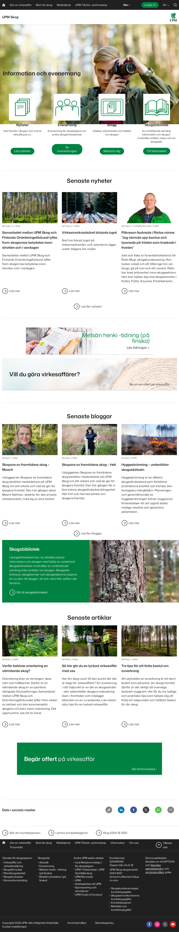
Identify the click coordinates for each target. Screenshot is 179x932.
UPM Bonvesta (84, 877)
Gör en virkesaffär (20, 843)
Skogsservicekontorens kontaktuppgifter (125, 897)
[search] (175, 5)
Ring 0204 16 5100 (115, 833)
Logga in (150, 5)
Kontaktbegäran (121, 902)
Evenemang (46, 866)
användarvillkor (154, 872)
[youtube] (173, 924)
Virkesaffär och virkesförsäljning (14, 864)
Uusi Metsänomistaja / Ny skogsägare (88, 864)
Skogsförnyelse (13, 869)
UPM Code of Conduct (88, 894)
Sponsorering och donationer (86, 889)
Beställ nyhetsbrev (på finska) (52, 878)
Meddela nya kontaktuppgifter (121, 908)
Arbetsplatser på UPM (88, 884)
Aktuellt (43, 862)
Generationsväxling (15, 880)
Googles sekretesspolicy (154, 867)
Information (118, 843)
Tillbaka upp (167, 845)
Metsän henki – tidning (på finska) (52, 871)
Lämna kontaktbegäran (71, 833)
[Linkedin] (116, 811)
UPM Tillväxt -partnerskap (90, 843)
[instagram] (157, 924)
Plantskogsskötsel (14, 873)
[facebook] (149, 924)
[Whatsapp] (156, 811)
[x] (165, 924)
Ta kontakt (16, 847)
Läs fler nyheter (91, 307)
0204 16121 (116, 873)
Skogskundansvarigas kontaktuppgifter (124, 890)
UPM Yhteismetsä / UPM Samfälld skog (89, 871)
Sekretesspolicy (104, 923)
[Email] (170, 811)
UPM (78, 880)
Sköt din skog (44, 843)
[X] (143, 811)
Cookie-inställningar (14, 926)
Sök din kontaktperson (24, 833)
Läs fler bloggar (91, 534)
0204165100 (117, 861)
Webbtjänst (63, 843)
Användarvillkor (77, 923)
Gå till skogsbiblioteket (32, 593)
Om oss (134, 843)
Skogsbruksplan (13, 877)
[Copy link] (102, 811)
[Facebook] (129, 811)
